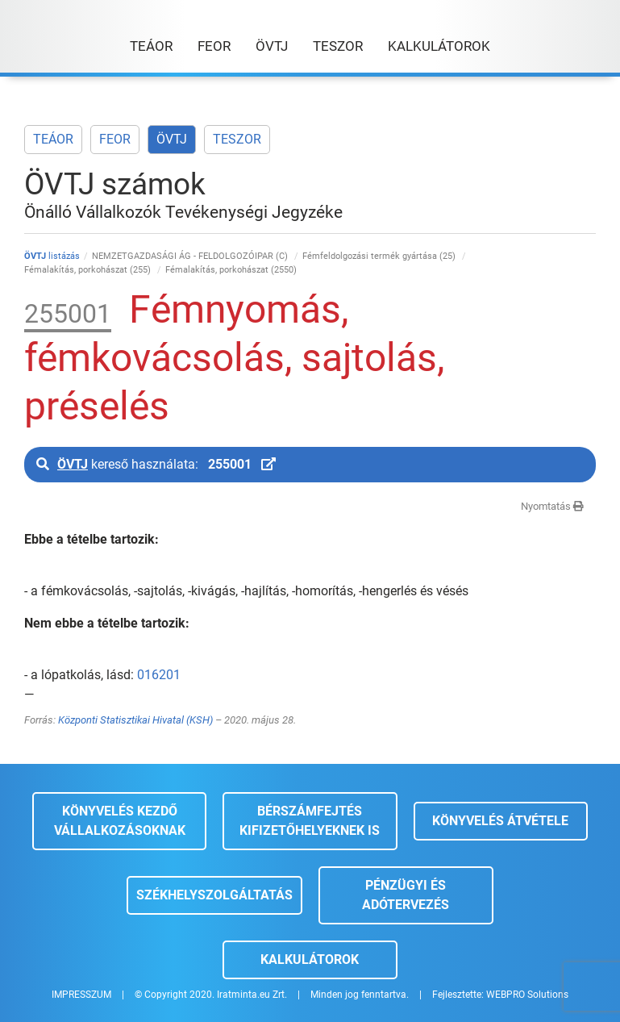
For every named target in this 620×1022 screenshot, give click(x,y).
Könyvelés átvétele (500, 820)
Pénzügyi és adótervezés (405, 895)
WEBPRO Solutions (527, 994)
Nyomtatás (552, 506)
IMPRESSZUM (81, 994)
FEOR (115, 139)
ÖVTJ (171, 139)
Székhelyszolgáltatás (214, 895)
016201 (159, 674)
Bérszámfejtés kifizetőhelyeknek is (309, 820)
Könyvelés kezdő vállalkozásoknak (119, 820)
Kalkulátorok (309, 959)
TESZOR (237, 139)
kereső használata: (156, 464)
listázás (52, 256)
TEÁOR (53, 139)
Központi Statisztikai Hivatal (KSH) (135, 720)
